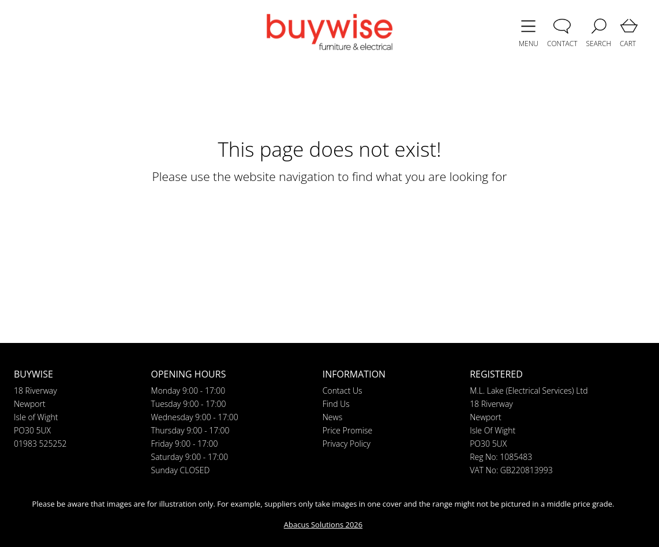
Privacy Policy (346, 443)
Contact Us (342, 390)
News (332, 417)
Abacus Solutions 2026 (323, 524)
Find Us (336, 403)
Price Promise (347, 430)
